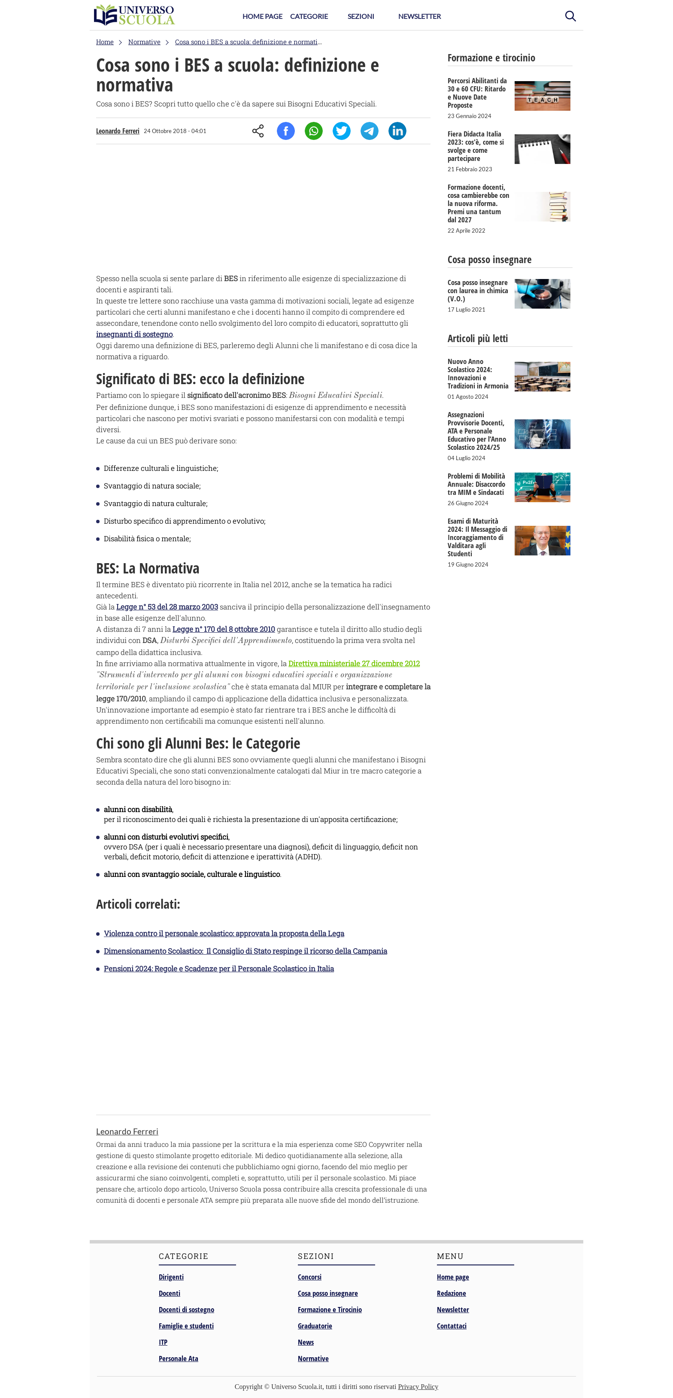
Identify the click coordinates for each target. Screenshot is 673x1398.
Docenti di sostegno (186, 1309)
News (306, 1342)
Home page (453, 1277)
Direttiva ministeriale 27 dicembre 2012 (354, 663)
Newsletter (419, 16)
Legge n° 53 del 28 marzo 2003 (167, 607)
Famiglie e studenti (186, 1326)
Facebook (286, 131)
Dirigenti (171, 1277)
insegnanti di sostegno (134, 334)
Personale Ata (178, 1358)
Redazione (451, 1293)
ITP (163, 1342)
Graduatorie (315, 1326)
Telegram (370, 131)
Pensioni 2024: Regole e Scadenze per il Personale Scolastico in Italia (219, 968)
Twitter (342, 131)
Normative (313, 1358)
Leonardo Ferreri (117, 131)
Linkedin (397, 131)
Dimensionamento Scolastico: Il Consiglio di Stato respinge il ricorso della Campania (245, 951)
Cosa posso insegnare (328, 1293)
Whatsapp (314, 131)
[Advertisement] (263, 211)
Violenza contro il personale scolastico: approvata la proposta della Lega (224, 933)
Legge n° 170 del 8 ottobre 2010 (224, 629)
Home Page (262, 16)
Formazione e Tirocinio (330, 1309)
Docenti (169, 1293)
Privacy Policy (418, 1386)
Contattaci (452, 1326)
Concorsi (309, 1277)
